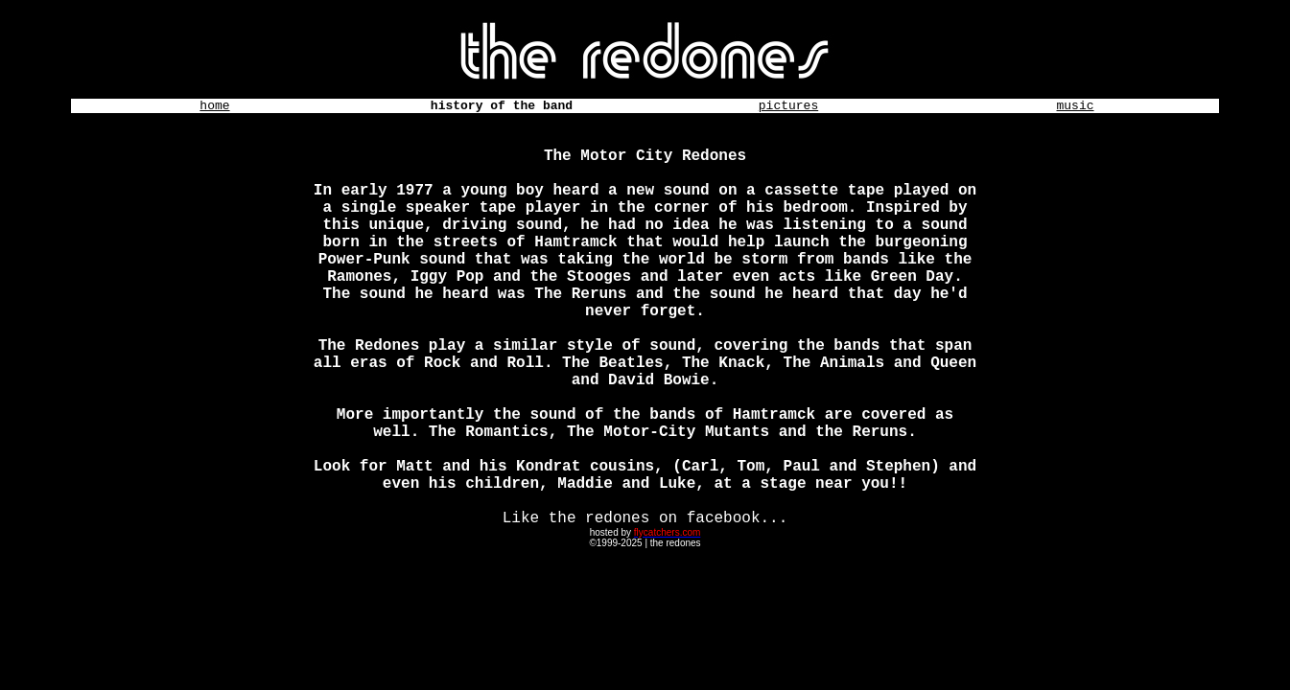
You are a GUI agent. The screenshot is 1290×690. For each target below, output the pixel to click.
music (1075, 106)
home (214, 106)
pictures (788, 106)
